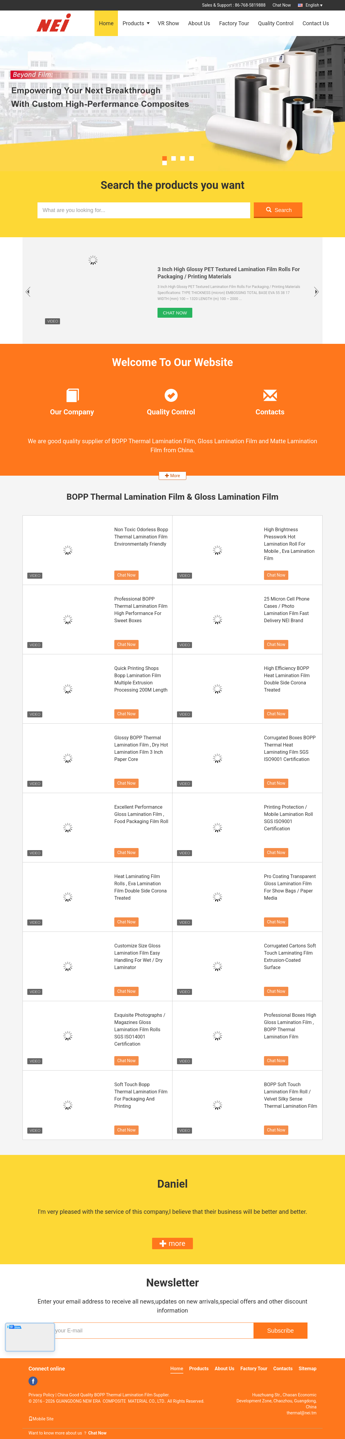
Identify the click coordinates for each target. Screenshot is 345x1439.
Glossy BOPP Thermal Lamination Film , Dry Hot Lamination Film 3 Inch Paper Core (141, 748)
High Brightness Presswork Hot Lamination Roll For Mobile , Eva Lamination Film (289, 544)
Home (106, 23)
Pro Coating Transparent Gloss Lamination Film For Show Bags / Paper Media (290, 887)
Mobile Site (41, 1418)
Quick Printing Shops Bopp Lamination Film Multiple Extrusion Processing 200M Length (140, 679)
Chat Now (282, 5)
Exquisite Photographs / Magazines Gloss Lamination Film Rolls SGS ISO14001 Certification (139, 1029)
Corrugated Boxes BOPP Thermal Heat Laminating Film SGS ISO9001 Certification (290, 748)
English (314, 5)
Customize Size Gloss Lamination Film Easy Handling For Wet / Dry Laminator (138, 956)
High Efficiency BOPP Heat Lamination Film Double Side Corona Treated (287, 679)
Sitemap (307, 1368)
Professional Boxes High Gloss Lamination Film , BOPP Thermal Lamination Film (290, 1026)
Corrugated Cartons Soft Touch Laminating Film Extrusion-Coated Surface (290, 956)
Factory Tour (234, 23)
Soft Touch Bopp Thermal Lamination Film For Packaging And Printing (140, 1095)
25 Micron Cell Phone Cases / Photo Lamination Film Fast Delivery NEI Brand (286, 609)
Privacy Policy (41, 1394)
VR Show (168, 23)
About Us (199, 23)
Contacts (282, 1368)
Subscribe (280, 1330)
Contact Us (315, 23)
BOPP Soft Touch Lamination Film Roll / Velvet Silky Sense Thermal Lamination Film (290, 1095)
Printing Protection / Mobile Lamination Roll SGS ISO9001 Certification (288, 818)
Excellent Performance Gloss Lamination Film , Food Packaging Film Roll (141, 814)
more (172, 1243)
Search (279, 210)
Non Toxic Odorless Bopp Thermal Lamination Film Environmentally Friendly (141, 537)
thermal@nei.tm (301, 1412)
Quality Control (275, 23)
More (172, 475)
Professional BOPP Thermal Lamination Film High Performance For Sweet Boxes (140, 609)
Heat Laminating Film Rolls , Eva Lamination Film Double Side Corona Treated (140, 887)
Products (133, 23)
